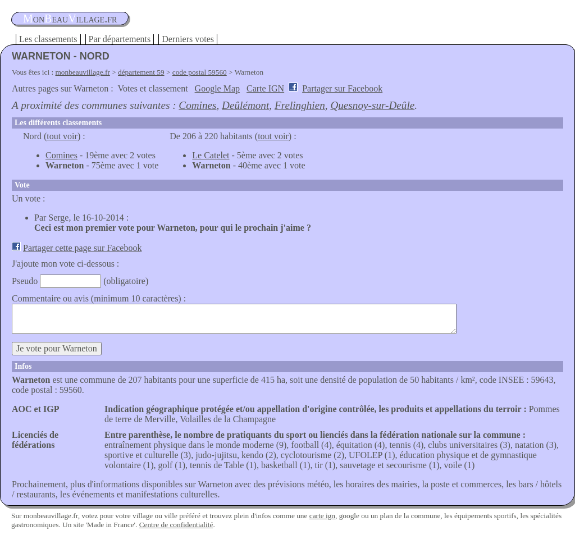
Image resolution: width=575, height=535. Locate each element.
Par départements (120, 39)
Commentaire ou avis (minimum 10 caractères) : (99, 298)
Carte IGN (265, 88)
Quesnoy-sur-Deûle (372, 105)
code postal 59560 (199, 72)
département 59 (141, 72)
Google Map (217, 88)
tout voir (62, 136)
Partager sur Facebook (342, 88)
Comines (197, 105)
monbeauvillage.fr (83, 72)
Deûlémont (245, 105)
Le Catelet (210, 155)
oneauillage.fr (70, 18)
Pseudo (25, 281)
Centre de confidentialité (176, 524)
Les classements (48, 39)
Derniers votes (188, 39)
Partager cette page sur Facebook (82, 248)
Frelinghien (300, 105)
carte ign (322, 515)
